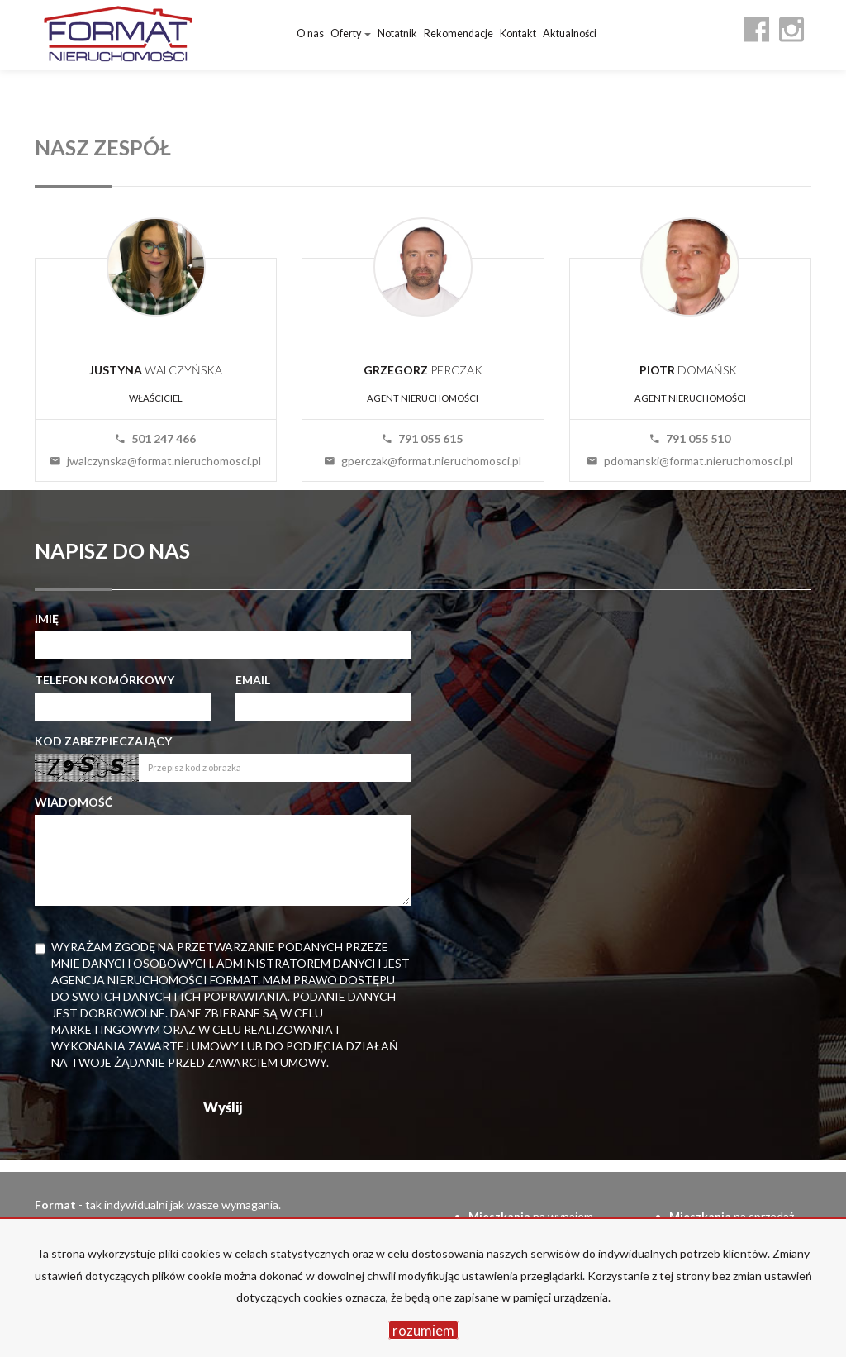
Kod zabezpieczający (103, 741)
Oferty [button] (350, 33)
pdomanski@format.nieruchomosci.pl (690, 461)
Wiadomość (73, 802)
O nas (310, 33)
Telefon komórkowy (104, 680)
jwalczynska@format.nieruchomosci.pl (155, 461)
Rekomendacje (458, 33)
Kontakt (518, 33)
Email (252, 680)
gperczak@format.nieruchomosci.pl (423, 461)
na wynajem (530, 1216)
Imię (47, 619)
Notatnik (397, 33)
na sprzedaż (731, 1216)
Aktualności (569, 33)
